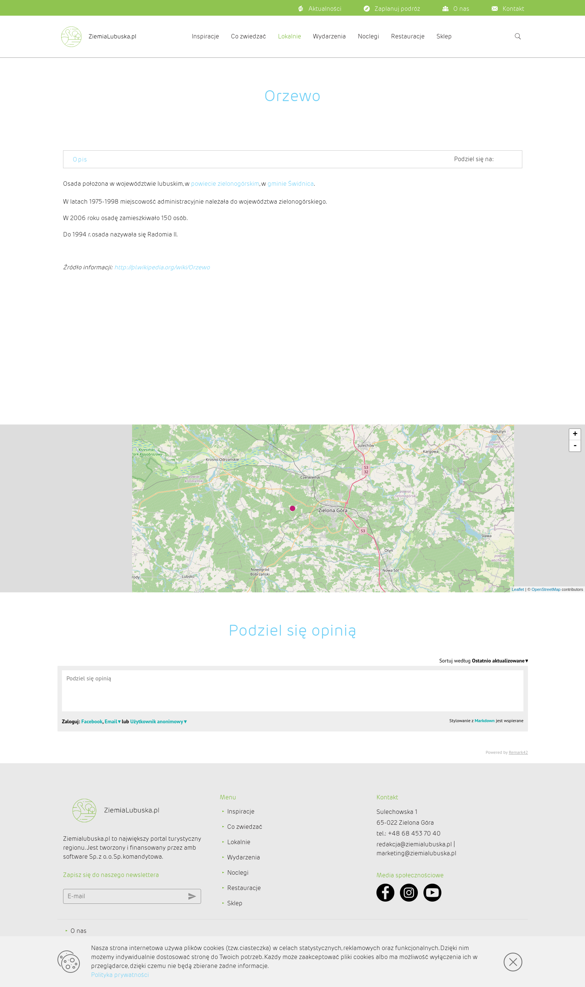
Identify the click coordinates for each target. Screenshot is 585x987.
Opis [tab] (80, 159)
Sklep (444, 36)
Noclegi (368, 36)
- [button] (575, 445)
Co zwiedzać (248, 36)
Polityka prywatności (120, 975)
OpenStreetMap (546, 589)
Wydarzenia (329, 36)
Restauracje (408, 36)
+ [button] (575, 434)
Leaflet (518, 589)
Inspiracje (205, 36)
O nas (79, 931)
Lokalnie (289, 36)
